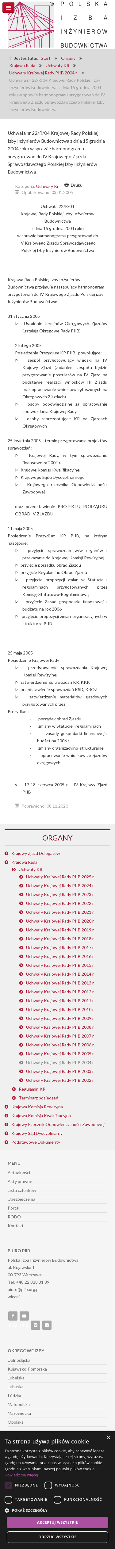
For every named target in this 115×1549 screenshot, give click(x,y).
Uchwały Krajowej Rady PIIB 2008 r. (60, 1027)
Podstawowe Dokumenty (35, 1142)
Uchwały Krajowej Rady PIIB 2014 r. (60, 974)
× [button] (108, 1438)
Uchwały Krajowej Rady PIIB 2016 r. (60, 956)
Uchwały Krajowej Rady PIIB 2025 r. (60, 876)
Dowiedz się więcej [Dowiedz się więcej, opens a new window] (21, 1475)
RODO (14, 1216)
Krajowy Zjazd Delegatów (35, 853)
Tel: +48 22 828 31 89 (28, 1282)
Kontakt (16, 1225)
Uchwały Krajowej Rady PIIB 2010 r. (60, 1009)
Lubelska (16, 1377)
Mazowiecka (19, 1413)
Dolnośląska (19, 1360)
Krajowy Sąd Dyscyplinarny (37, 1133)
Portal (13, 1207)
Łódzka (14, 1395)
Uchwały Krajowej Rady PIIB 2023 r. (60, 894)
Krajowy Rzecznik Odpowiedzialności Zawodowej (58, 1124)
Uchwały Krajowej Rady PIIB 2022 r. (60, 903)
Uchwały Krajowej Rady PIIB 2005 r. (60, 1053)
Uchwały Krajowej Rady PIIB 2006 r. (60, 1044)
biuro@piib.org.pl (24, 1289)
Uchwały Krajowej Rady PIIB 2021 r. (60, 912)
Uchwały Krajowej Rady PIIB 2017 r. (60, 947)
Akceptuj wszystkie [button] (57, 1522)
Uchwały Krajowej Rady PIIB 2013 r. (60, 982)
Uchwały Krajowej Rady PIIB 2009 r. (60, 1018)
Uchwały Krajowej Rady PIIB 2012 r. (60, 991)
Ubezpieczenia (21, 1199)
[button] (57, 1510)
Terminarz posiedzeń (38, 1097)
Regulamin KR (32, 1089)
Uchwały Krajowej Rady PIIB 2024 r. (60, 885)
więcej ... (15, 1296)
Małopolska (19, 1404)
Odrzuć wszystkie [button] (57, 1537)
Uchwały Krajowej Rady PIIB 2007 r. (60, 1035)
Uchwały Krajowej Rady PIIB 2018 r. (60, 938)
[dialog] (57, 1490)
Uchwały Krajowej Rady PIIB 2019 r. (60, 929)
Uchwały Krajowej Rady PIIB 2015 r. (60, 965)
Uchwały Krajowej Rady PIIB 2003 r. (60, 1071)
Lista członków (22, 1190)
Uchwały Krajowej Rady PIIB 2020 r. (60, 920)
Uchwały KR (30, 869)
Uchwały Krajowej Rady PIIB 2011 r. (60, 1000)
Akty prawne (20, 1181)
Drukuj (73, 185)
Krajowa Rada (24, 862)
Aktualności (19, 1172)
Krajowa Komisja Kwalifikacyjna (41, 1115)
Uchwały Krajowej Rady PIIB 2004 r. (60, 1062)
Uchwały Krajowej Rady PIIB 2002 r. (60, 1080)
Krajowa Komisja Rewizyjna (37, 1106)
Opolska (16, 1422)
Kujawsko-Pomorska (27, 1369)
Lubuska (16, 1386)
